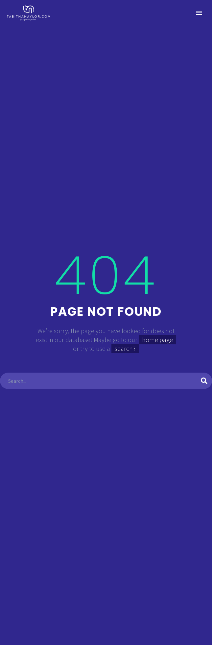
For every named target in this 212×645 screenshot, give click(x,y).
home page (157, 339)
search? (125, 348)
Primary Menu (199, 13)
